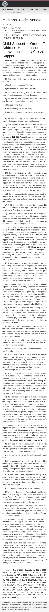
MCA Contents (7, 9)
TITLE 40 (20, 9)
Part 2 (45, 9)
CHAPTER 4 (33, 9)
